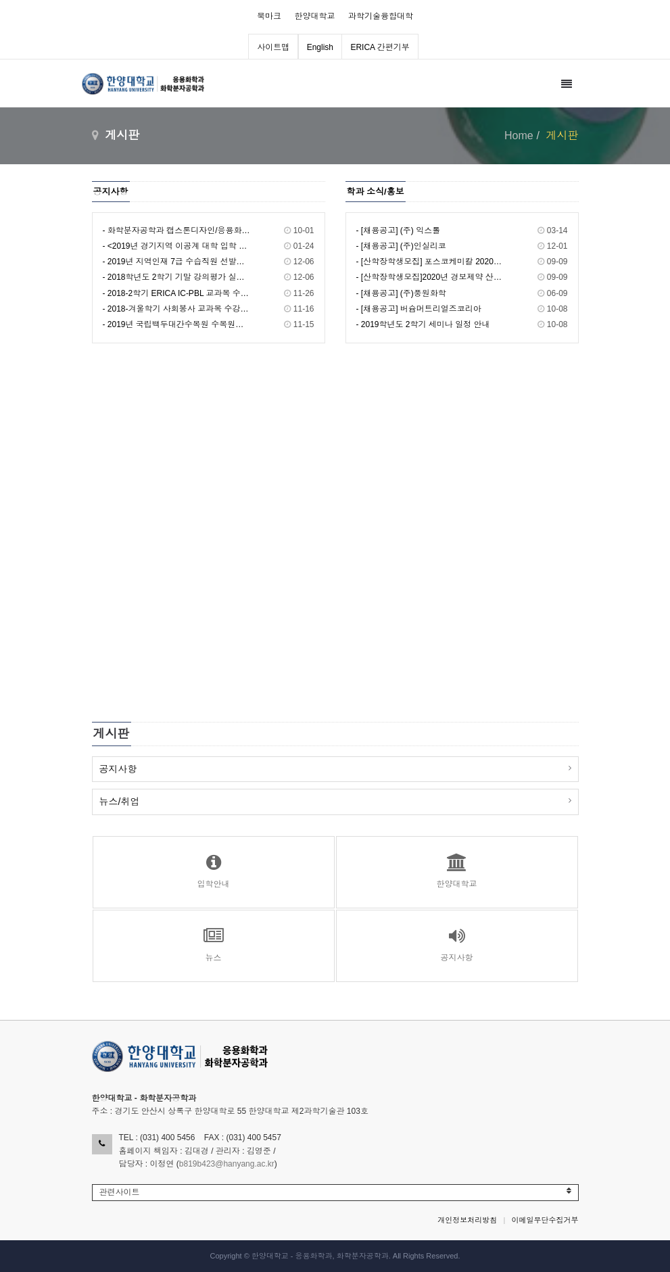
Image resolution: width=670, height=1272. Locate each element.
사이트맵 (273, 47)
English (320, 47)
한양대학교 (315, 16)
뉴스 (214, 944)
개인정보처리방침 (467, 1220)
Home (518, 135)
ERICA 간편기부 (379, 47)
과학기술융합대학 (380, 16)
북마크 (269, 16)
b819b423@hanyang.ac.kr (226, 1164)
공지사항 (110, 192)
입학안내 (214, 871)
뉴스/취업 (119, 801)
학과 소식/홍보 (375, 192)
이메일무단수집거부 (545, 1220)
